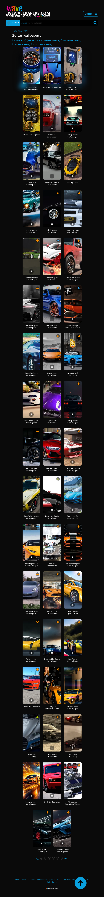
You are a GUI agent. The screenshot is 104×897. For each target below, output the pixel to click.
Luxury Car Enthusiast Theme (52, 708)
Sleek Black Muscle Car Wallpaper (52, 183)
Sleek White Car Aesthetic (52, 565)
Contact (17, 879)
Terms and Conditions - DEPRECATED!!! (46, 879)
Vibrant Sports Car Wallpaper (72, 708)
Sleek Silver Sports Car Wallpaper (31, 326)
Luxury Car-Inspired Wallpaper (72, 88)
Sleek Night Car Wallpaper (42, 851)
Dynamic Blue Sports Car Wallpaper (52, 660)
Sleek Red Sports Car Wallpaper (52, 279)
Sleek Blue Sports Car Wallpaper (52, 326)
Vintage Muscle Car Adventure (31, 231)
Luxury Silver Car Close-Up (31, 755)
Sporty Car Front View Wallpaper (72, 231)
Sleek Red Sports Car (52, 802)
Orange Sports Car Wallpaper (52, 374)
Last (66, 858)
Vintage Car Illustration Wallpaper (72, 803)
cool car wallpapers (71, 40)
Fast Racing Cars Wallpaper (72, 660)
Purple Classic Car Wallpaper (52, 422)
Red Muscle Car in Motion (52, 136)
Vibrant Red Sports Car (31, 707)
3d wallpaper (19, 40)
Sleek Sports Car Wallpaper (52, 231)
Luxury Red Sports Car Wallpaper (52, 517)
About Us (25, 879)
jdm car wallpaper (21, 44)
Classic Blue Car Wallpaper (31, 183)
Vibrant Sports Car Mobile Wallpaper (31, 565)
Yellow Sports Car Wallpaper (52, 612)
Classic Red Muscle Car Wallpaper (73, 279)
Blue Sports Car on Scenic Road (72, 517)
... (61, 858)
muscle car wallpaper (42, 44)
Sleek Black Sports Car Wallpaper (31, 469)
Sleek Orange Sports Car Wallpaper (72, 565)
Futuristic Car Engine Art (31, 135)
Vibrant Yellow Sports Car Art (72, 612)
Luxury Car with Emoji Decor (72, 374)
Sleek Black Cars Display (72, 755)
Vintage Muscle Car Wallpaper (72, 136)
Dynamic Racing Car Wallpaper (31, 803)
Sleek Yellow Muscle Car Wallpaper (31, 517)
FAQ (48, 882)
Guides (54, 882)
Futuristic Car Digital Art (52, 87)
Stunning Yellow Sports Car (72, 183)
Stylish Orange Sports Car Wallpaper (72, 326)
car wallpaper (34, 40)
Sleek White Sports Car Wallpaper (31, 422)
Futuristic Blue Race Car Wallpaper (31, 88)
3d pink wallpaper (51, 40)
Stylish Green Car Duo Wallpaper (31, 279)
